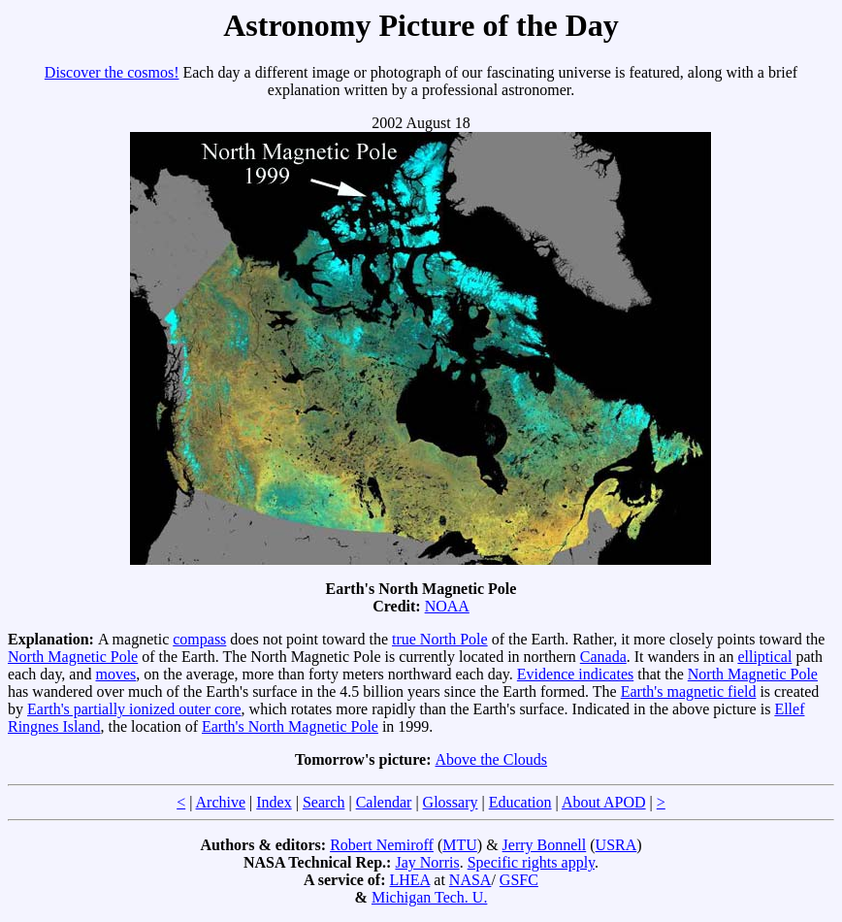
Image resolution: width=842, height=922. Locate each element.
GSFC (519, 880)
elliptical (764, 656)
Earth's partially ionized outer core (134, 709)
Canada (603, 656)
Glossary (450, 802)
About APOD (604, 802)
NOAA (447, 606)
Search (324, 802)
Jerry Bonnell (544, 845)
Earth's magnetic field (689, 691)
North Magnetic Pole (73, 656)
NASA (470, 880)
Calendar (384, 802)
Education (520, 802)
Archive (221, 802)
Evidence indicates (575, 674)
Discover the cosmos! (112, 72)
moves (115, 674)
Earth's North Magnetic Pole (290, 726)
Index (273, 802)
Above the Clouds (492, 759)
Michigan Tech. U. (429, 897)
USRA (616, 845)
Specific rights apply (531, 862)
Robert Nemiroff (382, 845)
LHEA (410, 880)
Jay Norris (427, 862)
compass (199, 639)
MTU (459, 845)
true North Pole (440, 639)
